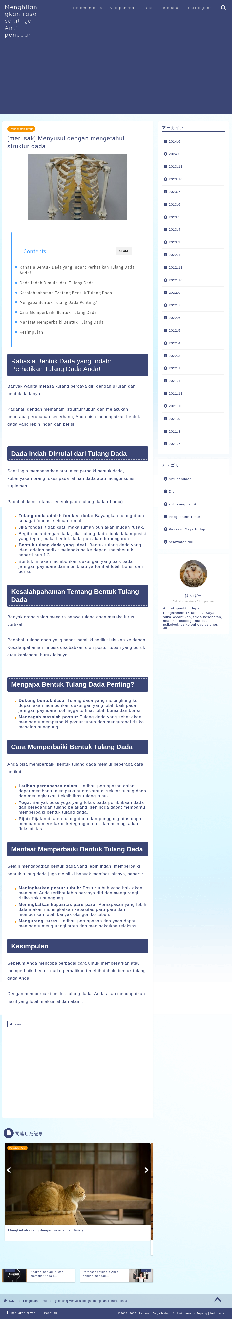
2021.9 (175, 419)
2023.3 (175, 242)
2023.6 (175, 204)
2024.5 (175, 154)
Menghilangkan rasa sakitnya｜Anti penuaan (21, 21)
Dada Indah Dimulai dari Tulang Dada (57, 282)
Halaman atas (87, 7)
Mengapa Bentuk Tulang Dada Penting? (58, 302)
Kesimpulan (31, 332)
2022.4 (175, 343)
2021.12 (176, 381)
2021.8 (175, 431)
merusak (17, 1024)
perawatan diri (181, 542)
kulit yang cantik (183, 504)
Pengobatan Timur (21, 128)
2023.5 (175, 217)
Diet (148, 7)
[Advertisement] (116, 79)
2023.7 (175, 192)
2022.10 (176, 280)
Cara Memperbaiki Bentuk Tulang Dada (58, 312)
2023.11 (176, 166)
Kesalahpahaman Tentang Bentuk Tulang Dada (66, 292)
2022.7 (175, 305)
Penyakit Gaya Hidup (187, 529)
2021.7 (175, 444)
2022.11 (176, 267)
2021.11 (176, 393)
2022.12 (176, 255)
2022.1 (175, 368)
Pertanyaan (200, 7)
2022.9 (175, 292)
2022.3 (175, 356)
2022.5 (175, 330)
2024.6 (175, 141)
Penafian (50, 1312)
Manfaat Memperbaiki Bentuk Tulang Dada (62, 322)
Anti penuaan (123, 7)
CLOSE (124, 251)
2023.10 (176, 179)
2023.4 (175, 229)
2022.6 (175, 318)
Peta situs (170, 7)
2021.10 (176, 406)
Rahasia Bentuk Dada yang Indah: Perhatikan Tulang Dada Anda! (77, 270)
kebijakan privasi (23, 1312)
